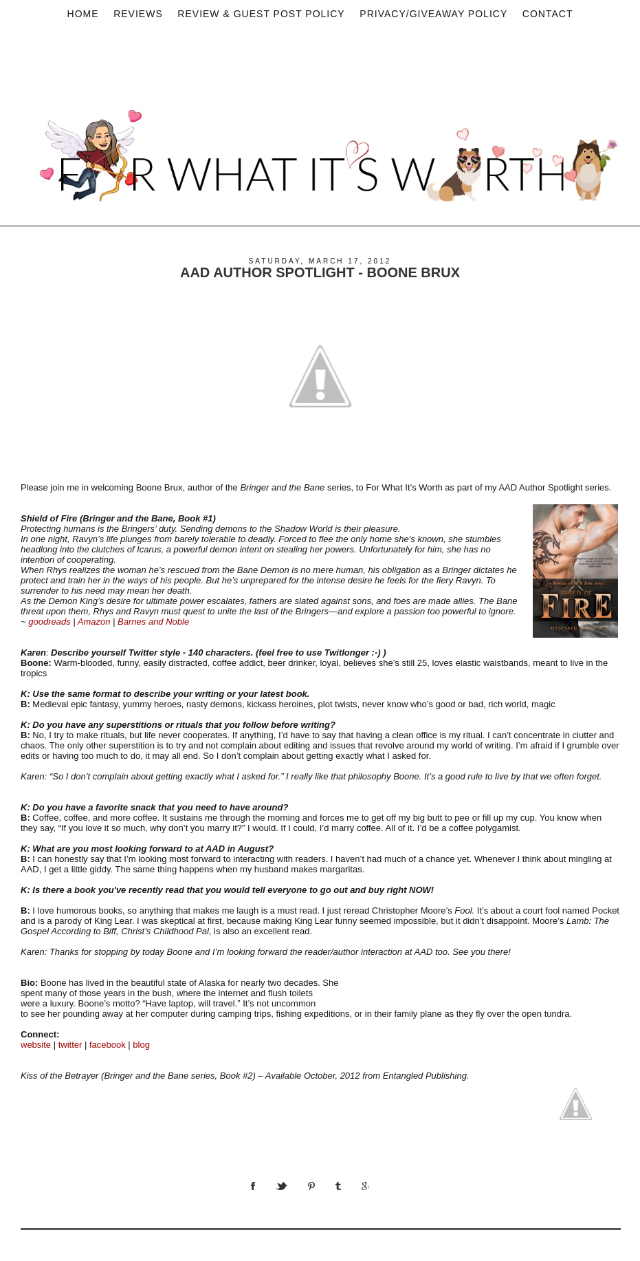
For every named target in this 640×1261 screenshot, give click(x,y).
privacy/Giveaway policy (433, 13)
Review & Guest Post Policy (260, 13)
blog (141, 1044)
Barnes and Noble (153, 621)
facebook (107, 1044)
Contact (547, 13)
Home (83, 13)
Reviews (138, 13)
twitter (70, 1044)
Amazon (94, 621)
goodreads (49, 621)
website (36, 1044)
